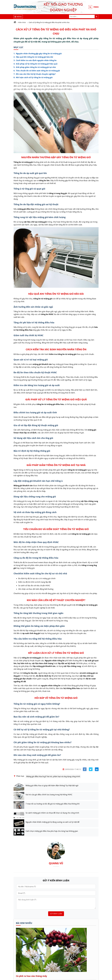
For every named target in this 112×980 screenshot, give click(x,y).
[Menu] (18, 16)
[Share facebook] (85, 769)
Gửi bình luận (56, 914)
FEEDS (96, 7)
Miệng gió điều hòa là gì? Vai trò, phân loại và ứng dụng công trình (53, 776)
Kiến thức (22, 22)
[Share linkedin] (97, 769)
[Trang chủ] (15, 22)
